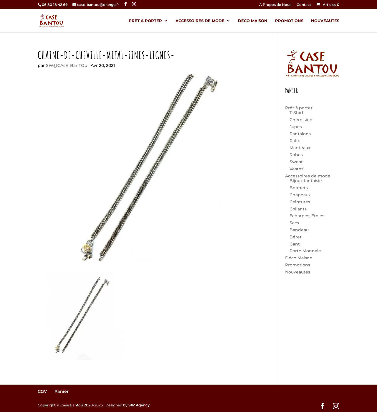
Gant (295, 244)
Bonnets (299, 187)
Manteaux (300, 147)
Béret (296, 237)
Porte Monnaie (305, 250)
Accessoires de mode (200, 21)
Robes (296, 154)
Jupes (296, 126)
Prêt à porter (145, 21)
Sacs (294, 222)
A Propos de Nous (275, 5)
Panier (61, 391)
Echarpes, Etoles (307, 215)
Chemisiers (301, 119)
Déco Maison (252, 21)
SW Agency (139, 405)
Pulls (295, 141)
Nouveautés (325, 21)
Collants (298, 209)
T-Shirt (297, 112)
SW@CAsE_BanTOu (66, 65)
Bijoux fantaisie (306, 180)
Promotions (289, 21)
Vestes (296, 169)
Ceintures (300, 202)
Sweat (296, 161)
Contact (304, 5)
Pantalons (300, 133)
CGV (42, 391)
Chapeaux (300, 194)
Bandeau (299, 230)
